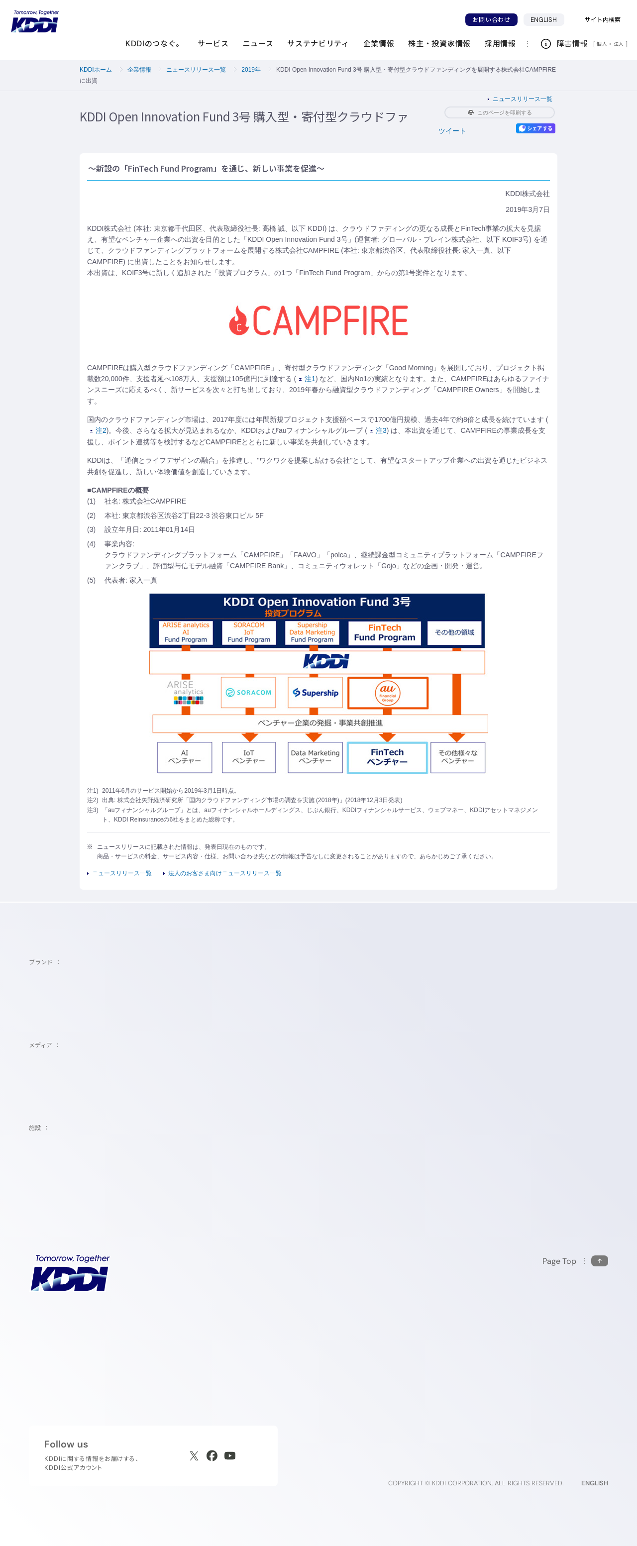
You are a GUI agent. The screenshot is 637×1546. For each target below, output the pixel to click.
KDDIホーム (96, 69)
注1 (307, 379)
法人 (620, 43)
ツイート (452, 131)
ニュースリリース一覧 (196, 69)
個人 (602, 43)
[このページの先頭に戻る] (575, 1261)
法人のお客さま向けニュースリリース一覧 (225, 873)
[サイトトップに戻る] (35, 21)
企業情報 (139, 69)
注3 (378, 430)
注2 (98, 430)
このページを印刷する (500, 112)
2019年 (251, 69)
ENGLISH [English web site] (594, 1483)
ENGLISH (544, 19)
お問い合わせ (491, 19)
